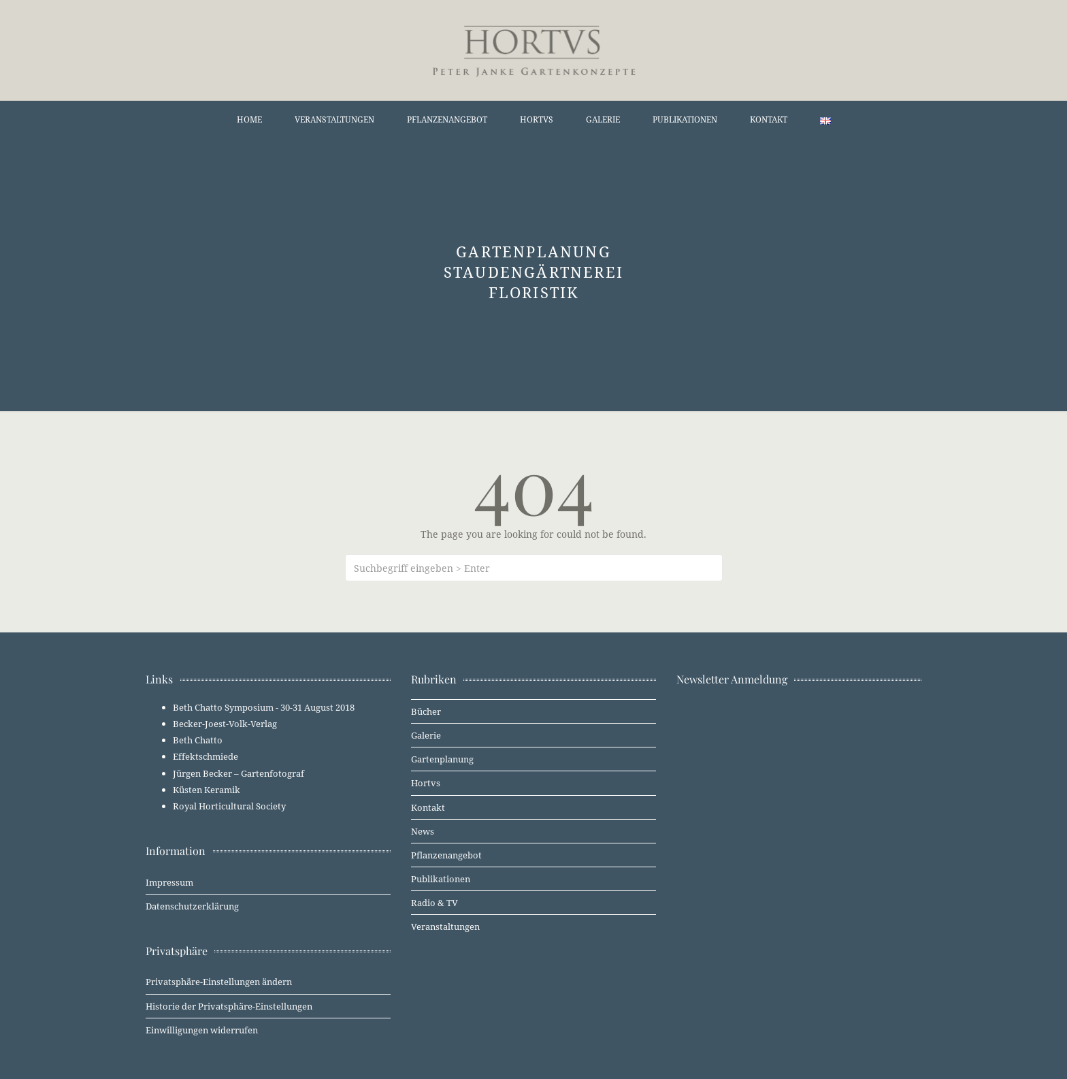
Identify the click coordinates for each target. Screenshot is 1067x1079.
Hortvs (536, 119)
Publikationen (685, 119)
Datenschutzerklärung (192, 906)
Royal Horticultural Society (229, 806)
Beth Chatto (198, 740)
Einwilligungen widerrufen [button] (202, 1030)
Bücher (426, 711)
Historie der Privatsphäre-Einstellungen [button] (229, 1006)
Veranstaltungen (334, 119)
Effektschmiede (205, 756)
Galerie (603, 119)
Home (249, 119)
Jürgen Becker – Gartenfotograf (238, 773)
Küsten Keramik (206, 790)
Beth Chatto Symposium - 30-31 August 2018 (264, 707)
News (422, 831)
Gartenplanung (442, 759)
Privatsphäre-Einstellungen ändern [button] (219, 982)
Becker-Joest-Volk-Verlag (225, 724)
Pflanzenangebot (447, 119)
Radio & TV (434, 903)
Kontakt (768, 119)
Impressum (169, 882)
